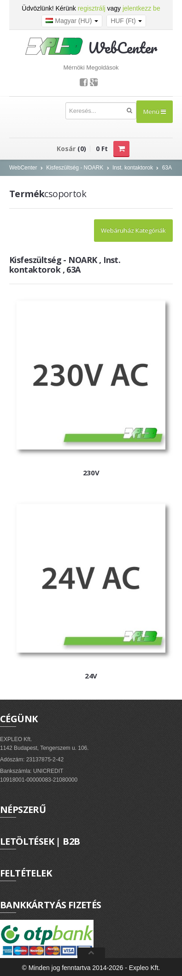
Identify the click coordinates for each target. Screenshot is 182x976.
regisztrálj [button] (92, 8)
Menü (154, 111)
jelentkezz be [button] (141, 8)
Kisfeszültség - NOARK (74, 167)
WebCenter (23, 167)
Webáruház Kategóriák (133, 230)
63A (167, 167)
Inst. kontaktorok (132, 167)
